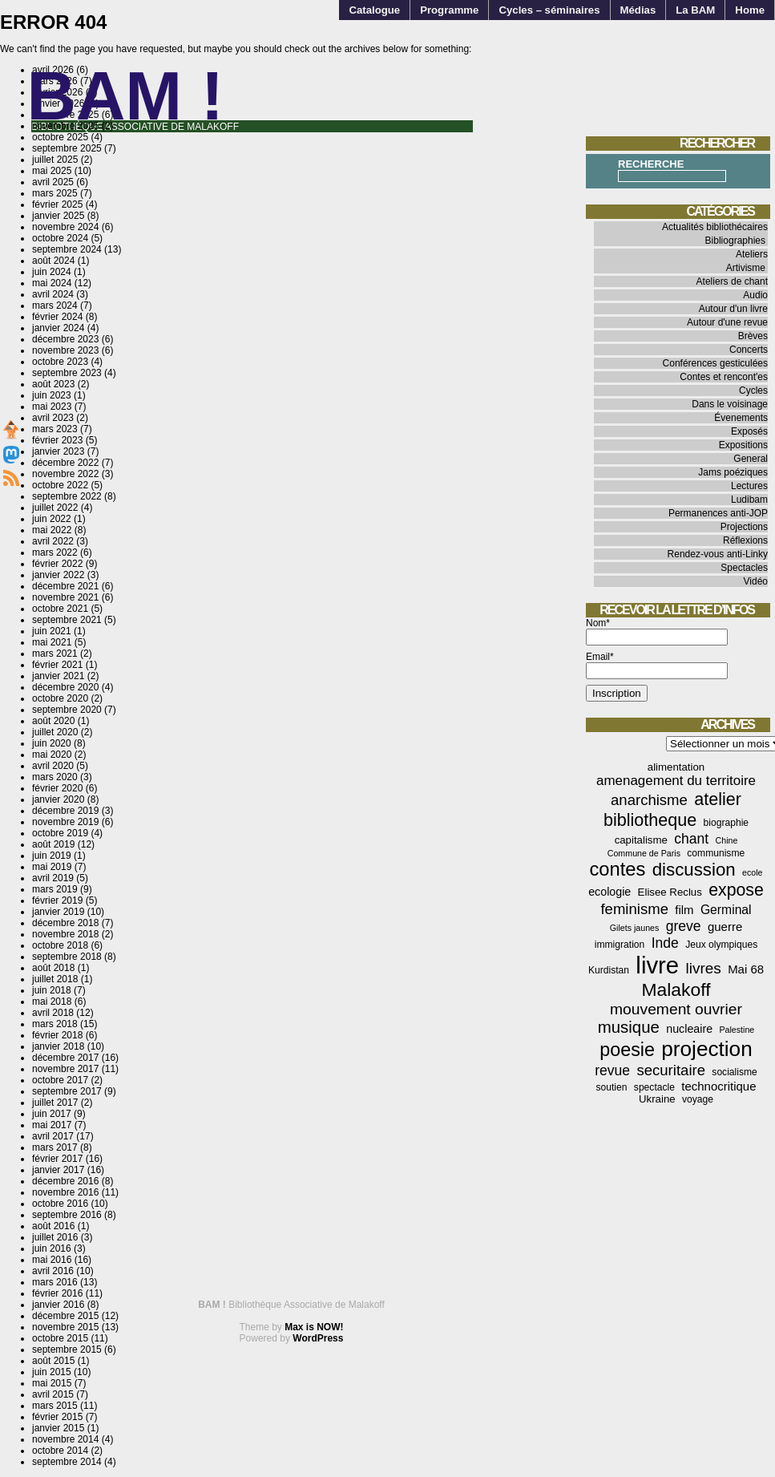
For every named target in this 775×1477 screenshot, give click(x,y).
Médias (638, 10)
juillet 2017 (55, 1102)
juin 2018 (51, 990)
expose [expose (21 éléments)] (736, 890)
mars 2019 (55, 889)
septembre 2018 (67, 956)
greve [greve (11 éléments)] (683, 926)
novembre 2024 (65, 227)
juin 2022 (51, 518)
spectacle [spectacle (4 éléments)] (654, 1087)
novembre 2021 (65, 597)
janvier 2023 (58, 451)
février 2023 (57, 440)
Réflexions (745, 540)
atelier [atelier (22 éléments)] (717, 799)
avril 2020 (53, 765)
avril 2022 (53, 541)
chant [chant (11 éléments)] (691, 839)
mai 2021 (51, 642)
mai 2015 (51, 1383)
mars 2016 (55, 1282)
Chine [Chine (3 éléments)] (727, 840)
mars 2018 (55, 1024)
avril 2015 (53, 1394)
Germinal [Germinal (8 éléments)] (726, 910)
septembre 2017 (67, 1091)
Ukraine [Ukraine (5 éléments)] (657, 1099)
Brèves (753, 336)
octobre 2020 (60, 698)
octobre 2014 (60, 1450)
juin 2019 (51, 855)
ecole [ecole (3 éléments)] (752, 872)
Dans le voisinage (730, 404)
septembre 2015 (67, 1349)
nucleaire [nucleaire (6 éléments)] (689, 1028)
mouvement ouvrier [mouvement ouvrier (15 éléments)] (676, 1009)
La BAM (695, 10)
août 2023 (53, 384)
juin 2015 (51, 1372)
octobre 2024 (60, 238)
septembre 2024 (67, 249)
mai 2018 (51, 1001)
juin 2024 (51, 271)
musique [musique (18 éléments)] (629, 1027)
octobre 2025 (60, 137)
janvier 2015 (58, 1428)
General (750, 458)
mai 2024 (51, 283)
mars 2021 (55, 653)
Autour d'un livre (733, 308)
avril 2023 (53, 417)
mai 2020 (51, 754)
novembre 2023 (65, 350)
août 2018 (53, 967)
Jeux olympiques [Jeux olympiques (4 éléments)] (721, 944)
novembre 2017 (65, 1068)
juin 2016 (51, 1248)
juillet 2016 (55, 1237)
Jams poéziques (733, 472)
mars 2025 (55, 193)
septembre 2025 (67, 148)
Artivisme (745, 267)
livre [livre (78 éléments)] (657, 965)
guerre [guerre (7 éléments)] (725, 926)
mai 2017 (51, 1125)
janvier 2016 (58, 1304)
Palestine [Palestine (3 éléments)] (736, 1029)
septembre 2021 (67, 619)
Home (750, 10)
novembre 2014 (65, 1439)
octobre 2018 (60, 945)
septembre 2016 (67, 1214)
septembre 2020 (67, 709)
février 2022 (57, 563)
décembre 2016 (65, 1181)
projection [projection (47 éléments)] (706, 1049)
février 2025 (57, 204)
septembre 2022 (67, 496)
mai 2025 (51, 170)
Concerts (748, 349)
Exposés (749, 431)
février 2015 (57, 1416)
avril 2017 (53, 1136)
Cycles (753, 390)
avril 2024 (53, 294)
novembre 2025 (65, 126)
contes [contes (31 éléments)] (617, 869)
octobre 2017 (60, 1080)
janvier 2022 (58, 575)
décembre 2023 (65, 339)
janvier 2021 (58, 676)
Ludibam (749, 499)
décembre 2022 (65, 462)
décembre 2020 (65, 687)
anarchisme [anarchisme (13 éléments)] (649, 799)
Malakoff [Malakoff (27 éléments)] (676, 989)
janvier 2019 (58, 911)
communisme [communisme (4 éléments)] (716, 853)
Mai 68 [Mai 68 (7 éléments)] (746, 969)
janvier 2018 (58, 1046)
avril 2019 (53, 878)
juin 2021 (51, 631)
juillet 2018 (55, 979)
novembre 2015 (65, 1327)
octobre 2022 (60, 485)
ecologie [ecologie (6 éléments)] (609, 891)
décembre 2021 (65, 586)
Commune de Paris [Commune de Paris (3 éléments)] (643, 853)
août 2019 (53, 844)
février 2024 (57, 316)
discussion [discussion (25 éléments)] (694, 870)
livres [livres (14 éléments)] (703, 968)
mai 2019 (51, 866)
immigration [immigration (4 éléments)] (620, 944)
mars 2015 (55, 1405)
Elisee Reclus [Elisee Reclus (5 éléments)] (670, 892)
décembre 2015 (65, 1315)
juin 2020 (51, 743)
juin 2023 (51, 395)
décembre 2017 (65, 1057)
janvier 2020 (58, 799)
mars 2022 (55, 552)
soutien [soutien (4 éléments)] (612, 1087)
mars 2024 (55, 305)
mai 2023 (51, 406)
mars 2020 (55, 777)
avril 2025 (53, 182)
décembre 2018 (65, 923)
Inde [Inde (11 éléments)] (665, 943)
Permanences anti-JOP (718, 513)
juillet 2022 (55, 507)
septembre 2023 (67, 372)
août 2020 (53, 720)
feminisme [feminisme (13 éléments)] (634, 908)
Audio (755, 295)
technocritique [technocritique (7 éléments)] (718, 1086)
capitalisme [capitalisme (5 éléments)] (641, 840)
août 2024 (53, 260)
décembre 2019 (65, 810)
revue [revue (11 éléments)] (612, 1070)
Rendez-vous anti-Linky (718, 554)
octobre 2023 (60, 361)
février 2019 (57, 900)
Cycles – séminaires (549, 10)
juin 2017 (51, 1113)
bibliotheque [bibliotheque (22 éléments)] (649, 820)
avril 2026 (53, 69)
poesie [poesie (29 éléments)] (627, 1049)
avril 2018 (53, 1012)
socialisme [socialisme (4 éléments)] (734, 1072)
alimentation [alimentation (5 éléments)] (676, 767)
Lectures (749, 486)
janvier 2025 (58, 215)
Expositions (743, 445)
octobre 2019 (60, 833)
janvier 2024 (58, 328)
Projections (744, 526)
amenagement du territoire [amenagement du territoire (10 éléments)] (676, 780)
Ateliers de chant (732, 281)
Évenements (741, 417)
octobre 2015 (60, 1338)
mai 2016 (51, 1259)
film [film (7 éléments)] (684, 910)
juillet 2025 (55, 159)
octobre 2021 (60, 608)
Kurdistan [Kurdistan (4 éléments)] (608, 970)
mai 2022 (51, 530)
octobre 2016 (60, 1203)
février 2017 (57, 1158)
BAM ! (125, 96)
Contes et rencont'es (724, 376)
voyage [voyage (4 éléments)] (697, 1099)
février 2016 (57, 1293)
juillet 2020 (55, 732)
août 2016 (53, 1226)
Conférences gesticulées (715, 363)
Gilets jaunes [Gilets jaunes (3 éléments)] (635, 928)
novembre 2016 (65, 1192)
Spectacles (744, 567)
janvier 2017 (58, 1170)
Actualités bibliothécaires (715, 227)
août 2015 (53, 1360)
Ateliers (752, 254)
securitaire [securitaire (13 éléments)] (670, 1070)
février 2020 (57, 788)
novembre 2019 (65, 822)
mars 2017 (55, 1147)
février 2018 (57, 1035)
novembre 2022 (65, 474)
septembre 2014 (67, 1461)
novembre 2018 (65, 934)
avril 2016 (53, 1271)
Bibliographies (735, 240)
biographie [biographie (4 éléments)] (726, 822)
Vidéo (756, 581)
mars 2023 (55, 429)
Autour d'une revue (727, 322)
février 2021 (57, 664)
